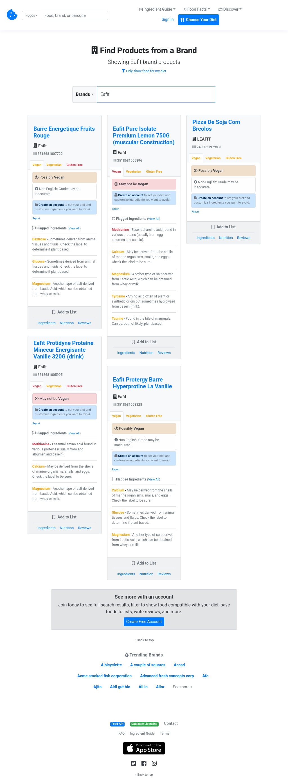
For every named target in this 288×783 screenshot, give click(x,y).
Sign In (168, 19)
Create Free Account (144, 621)
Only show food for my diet (144, 71)
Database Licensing (144, 724)
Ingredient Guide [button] (155, 9)
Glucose (38, 261)
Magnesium (41, 284)
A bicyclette (111, 665)
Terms (165, 733)
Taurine (117, 319)
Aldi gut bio (120, 687)
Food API (117, 724)
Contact (171, 723)
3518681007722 (48, 154)
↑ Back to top (144, 640)
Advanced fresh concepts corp (167, 676)
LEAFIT (201, 139)
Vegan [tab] (37, 165)
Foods (30, 15)
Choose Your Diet (199, 19)
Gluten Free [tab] (75, 165)
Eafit (40, 145)
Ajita (97, 687)
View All (74, 228)
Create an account (51, 205)
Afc (205, 676)
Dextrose (39, 239)
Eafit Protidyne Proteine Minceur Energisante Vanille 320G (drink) (63, 350)
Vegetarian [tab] (54, 165)
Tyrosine (118, 296)
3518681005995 (48, 375)
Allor (160, 687)
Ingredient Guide (142, 733)
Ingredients (47, 323)
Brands (83, 94)
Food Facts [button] (195, 9)
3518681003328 (127, 405)
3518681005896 (127, 161)
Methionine (41, 444)
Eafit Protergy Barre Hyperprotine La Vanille (142, 383)
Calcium (38, 466)
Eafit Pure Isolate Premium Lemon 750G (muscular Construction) (144, 135)
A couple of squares (147, 665)
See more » (182, 687)
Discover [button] (228, 9)
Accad (179, 665)
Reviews (84, 323)
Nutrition (67, 323)
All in (143, 687)
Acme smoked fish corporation (104, 676)
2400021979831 (207, 147)
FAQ (122, 733)
